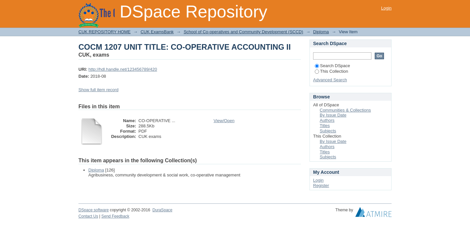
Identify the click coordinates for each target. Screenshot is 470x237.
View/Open (224, 120)
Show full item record (98, 89)
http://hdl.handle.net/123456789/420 (122, 69)
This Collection (331, 71)
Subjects (328, 130)
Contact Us (88, 216)
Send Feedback (116, 216)
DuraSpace (162, 210)
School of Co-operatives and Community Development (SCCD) (243, 31)
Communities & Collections (345, 110)
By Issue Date (333, 115)
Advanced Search (330, 79)
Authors (327, 120)
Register (321, 185)
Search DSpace (332, 65)
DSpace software (93, 210)
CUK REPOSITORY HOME (104, 31)
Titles (325, 125)
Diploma (321, 31)
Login (386, 8)
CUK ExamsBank (156, 31)
